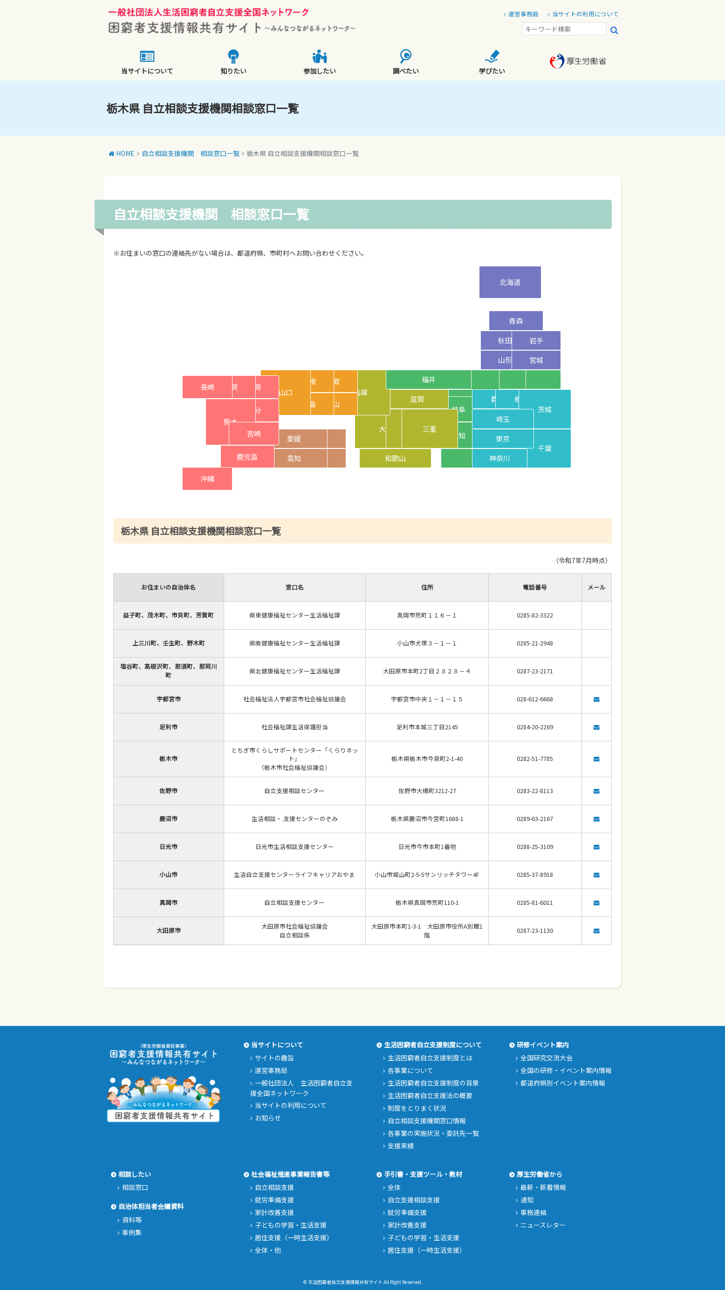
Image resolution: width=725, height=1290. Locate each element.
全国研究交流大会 (546, 1057)
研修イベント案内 (543, 1044)
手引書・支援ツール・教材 (423, 1174)
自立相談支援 (274, 1187)
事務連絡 (533, 1212)
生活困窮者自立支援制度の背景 (433, 1082)
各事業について (410, 1070)
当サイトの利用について (585, 13)
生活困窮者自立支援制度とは (430, 1057)
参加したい (319, 62)
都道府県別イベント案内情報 (562, 1082)
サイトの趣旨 (274, 1057)
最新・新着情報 (543, 1187)
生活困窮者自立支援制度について (433, 1044)
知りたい (233, 62)
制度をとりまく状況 (417, 1108)
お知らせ (268, 1117)
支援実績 (401, 1145)
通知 (526, 1199)
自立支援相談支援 (414, 1199)
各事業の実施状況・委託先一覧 (433, 1133)
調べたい (406, 62)
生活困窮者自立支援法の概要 (430, 1095)
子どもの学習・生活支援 (291, 1224)
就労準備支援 (274, 1199)
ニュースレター (543, 1224)
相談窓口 (135, 1187)
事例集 (132, 1232)
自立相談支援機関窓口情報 (427, 1120)
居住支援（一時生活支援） (294, 1237)
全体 (394, 1187)
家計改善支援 (274, 1212)
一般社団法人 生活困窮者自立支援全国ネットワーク (301, 1088)
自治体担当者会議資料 (151, 1206)
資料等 (132, 1219)
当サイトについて (147, 62)
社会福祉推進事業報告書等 (290, 1174)
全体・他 (268, 1250)
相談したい (134, 1174)
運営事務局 (523, 13)
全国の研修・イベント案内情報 (566, 1070)
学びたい (492, 62)
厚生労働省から (539, 1174)
